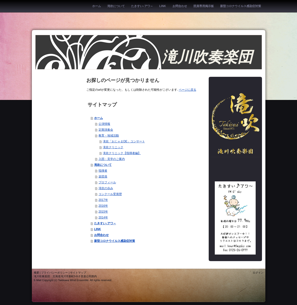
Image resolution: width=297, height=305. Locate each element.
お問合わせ (101, 235)
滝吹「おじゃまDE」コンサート (124, 141)
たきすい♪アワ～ (105, 223)
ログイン (258, 272)
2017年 (103, 200)
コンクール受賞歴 (110, 194)
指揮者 (103, 170)
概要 (36, 272)
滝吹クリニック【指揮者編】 (122, 153)
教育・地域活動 (109, 135)
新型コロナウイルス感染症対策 (114, 241)
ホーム (98, 118)
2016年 (103, 205)
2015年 (103, 211)
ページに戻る (187, 89)
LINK (97, 229)
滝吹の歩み (106, 188)
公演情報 (104, 124)
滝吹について (103, 165)
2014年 (103, 217)
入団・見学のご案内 (112, 159)
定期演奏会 (106, 129)
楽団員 (103, 176)
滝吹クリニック (113, 147)
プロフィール (107, 182)
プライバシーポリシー (54, 272)
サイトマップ (78, 272)
